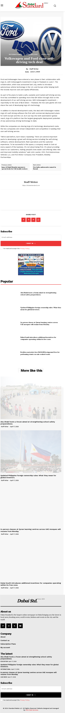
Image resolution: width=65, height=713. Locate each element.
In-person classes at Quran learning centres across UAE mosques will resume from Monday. (39, 323)
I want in (31, 243)
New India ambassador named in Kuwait (44, 168)
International (15, 54)
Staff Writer (34, 69)
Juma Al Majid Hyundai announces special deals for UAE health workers (15, 168)
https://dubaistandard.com (31, 185)
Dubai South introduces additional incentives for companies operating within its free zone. (38, 338)
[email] (31, 237)
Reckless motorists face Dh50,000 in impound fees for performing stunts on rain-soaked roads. (40, 353)
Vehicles (45, 54)
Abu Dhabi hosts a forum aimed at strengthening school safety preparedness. (38, 294)
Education (4, 661)
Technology (32, 54)
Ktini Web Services (32, 710)
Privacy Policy (24, 248)
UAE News (4, 677)
